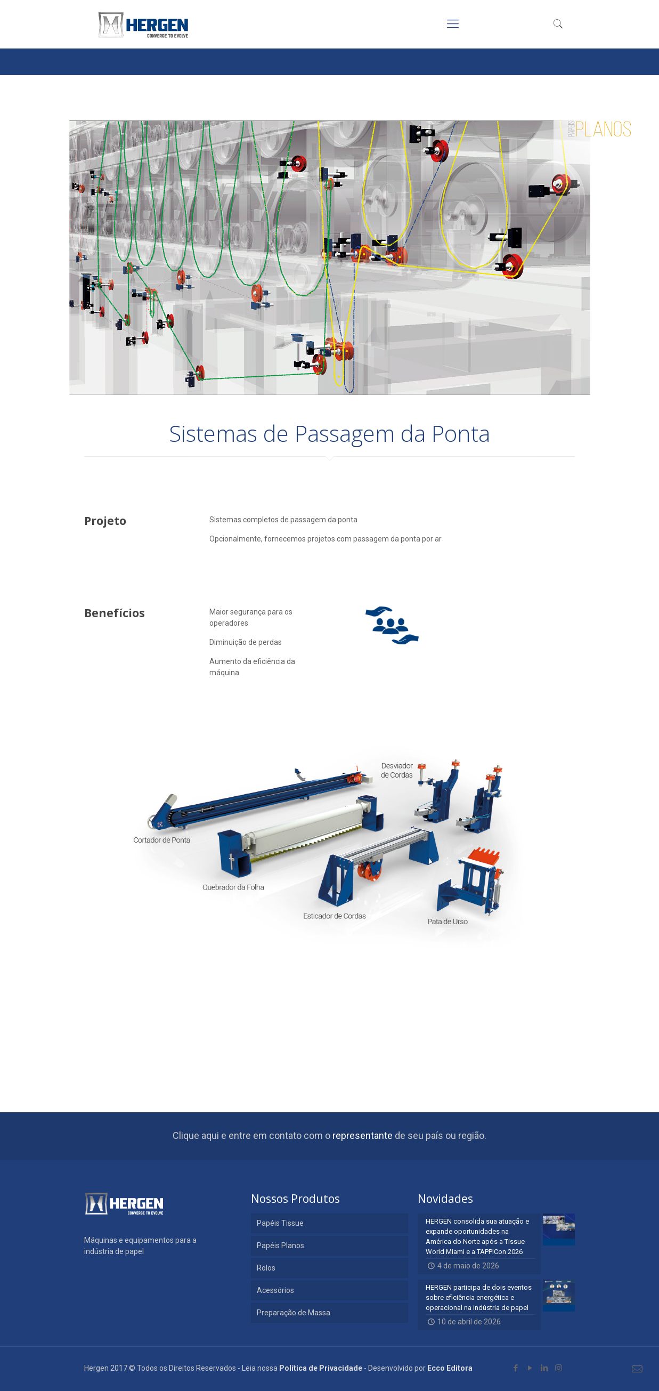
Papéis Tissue (280, 1223)
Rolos (266, 1268)
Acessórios (275, 1290)
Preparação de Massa (293, 1312)
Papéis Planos (280, 1245)
